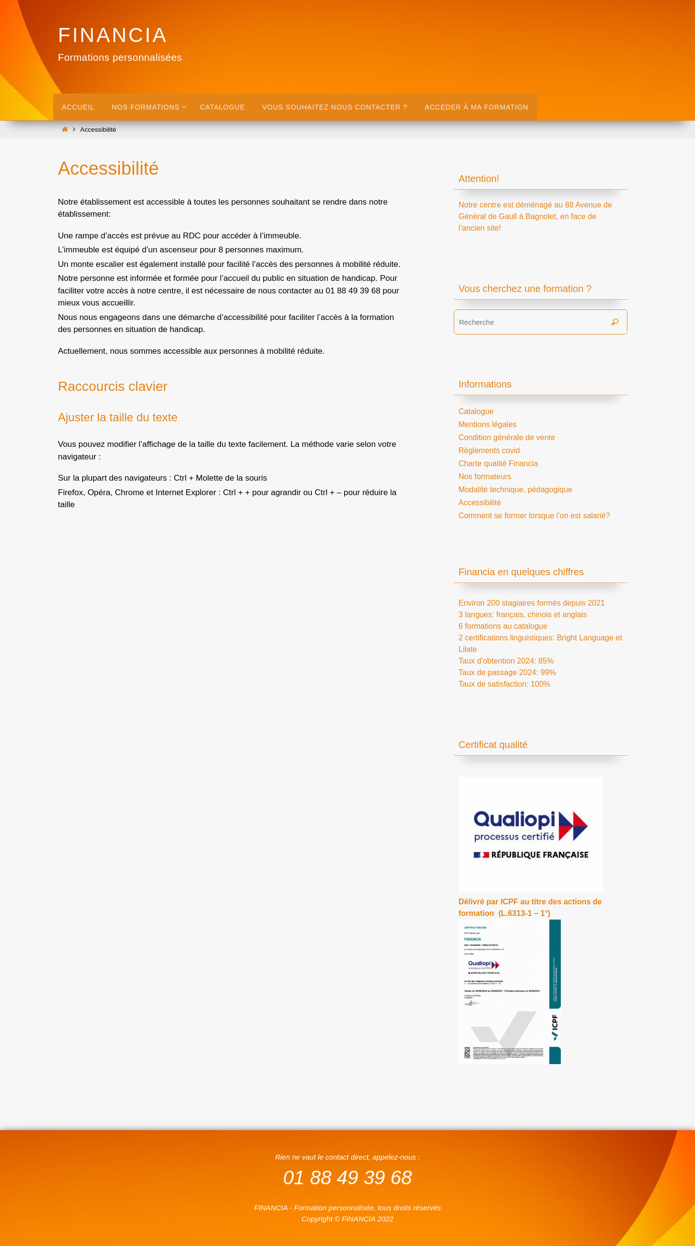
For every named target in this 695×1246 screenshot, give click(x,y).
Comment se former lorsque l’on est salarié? (534, 516)
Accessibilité (480, 502)
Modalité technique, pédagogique (515, 489)
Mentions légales (487, 424)
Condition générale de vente (507, 437)
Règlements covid (489, 450)
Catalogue (476, 411)
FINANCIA (113, 35)
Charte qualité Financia (498, 463)
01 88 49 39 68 (347, 1177)
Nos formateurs (485, 476)
